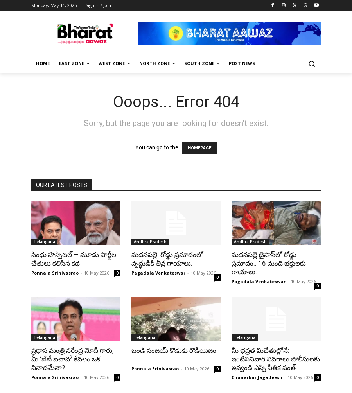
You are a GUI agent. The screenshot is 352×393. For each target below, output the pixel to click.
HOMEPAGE (199, 148)
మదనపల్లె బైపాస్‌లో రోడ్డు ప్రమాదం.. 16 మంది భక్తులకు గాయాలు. (269, 263)
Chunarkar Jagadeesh (257, 377)
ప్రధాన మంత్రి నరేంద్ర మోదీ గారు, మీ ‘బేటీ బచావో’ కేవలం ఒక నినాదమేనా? (72, 358)
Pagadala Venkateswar (158, 273)
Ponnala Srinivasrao (55, 273)
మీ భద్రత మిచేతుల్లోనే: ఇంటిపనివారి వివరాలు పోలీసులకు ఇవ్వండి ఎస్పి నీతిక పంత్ (276, 358)
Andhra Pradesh (150, 241)
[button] (311, 63)
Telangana (44, 241)
